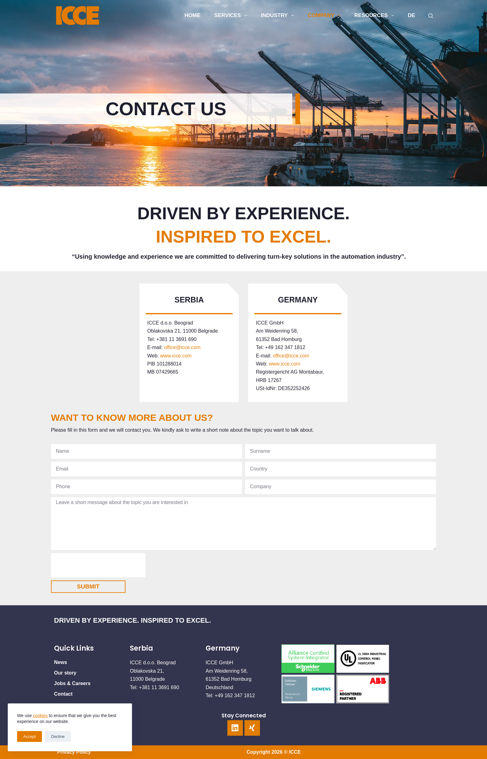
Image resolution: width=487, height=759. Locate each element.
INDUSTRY (278, 15)
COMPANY (325, 15)
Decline (58, 736)
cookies (40, 715)
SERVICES (231, 15)
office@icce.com (182, 347)
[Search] (430, 15)
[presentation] (98, 565)
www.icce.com (175, 355)
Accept (29, 736)
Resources (375, 15)
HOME (192, 15)
